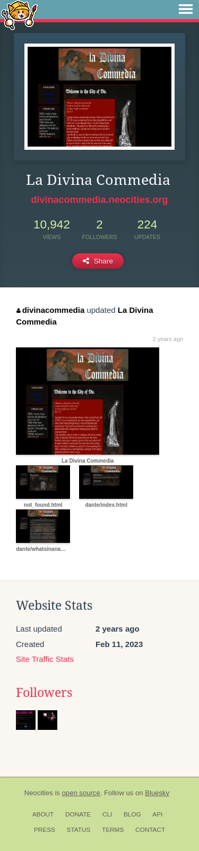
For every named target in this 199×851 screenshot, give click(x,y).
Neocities (38, 793)
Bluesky (157, 793)
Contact (150, 829)
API (157, 814)
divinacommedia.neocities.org (99, 199)
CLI (107, 814)
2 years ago (168, 339)
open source (81, 793)
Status (79, 829)
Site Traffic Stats (45, 658)
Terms (113, 829)
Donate (78, 814)
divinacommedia (50, 309)
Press (44, 829)
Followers (44, 693)
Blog (132, 814)
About (43, 814)
